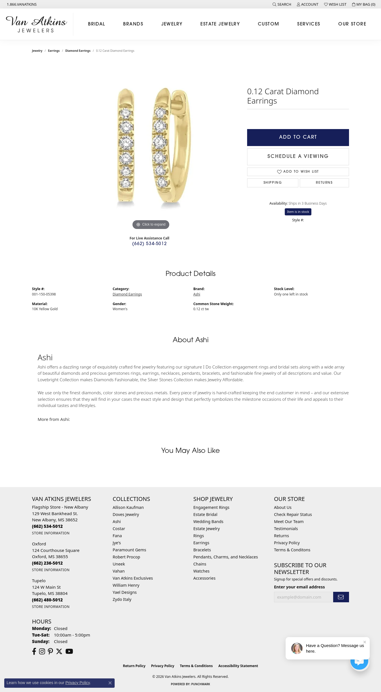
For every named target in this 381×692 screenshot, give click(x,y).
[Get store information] (51, 533)
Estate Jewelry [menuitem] (206, 528)
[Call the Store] (47, 526)
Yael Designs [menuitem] (125, 592)
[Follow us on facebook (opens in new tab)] (34, 651)
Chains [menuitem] (199, 564)
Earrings (54, 51)
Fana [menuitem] (117, 535)
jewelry (37, 51)
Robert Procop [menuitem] (126, 557)
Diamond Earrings (78, 51)
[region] (151, 146)
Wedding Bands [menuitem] (208, 521)
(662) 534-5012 (149, 244)
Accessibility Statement (238, 665)
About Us (283, 507)
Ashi (196, 294)
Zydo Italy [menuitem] (122, 599)
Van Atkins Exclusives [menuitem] (133, 578)
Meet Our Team (289, 521)
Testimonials (286, 528)
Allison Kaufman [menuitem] (128, 507)
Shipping (273, 183)
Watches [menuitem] (201, 571)
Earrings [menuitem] (201, 542)
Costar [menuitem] (119, 528)
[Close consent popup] (110, 683)
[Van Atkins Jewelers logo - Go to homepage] (38, 24)
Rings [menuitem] (198, 535)
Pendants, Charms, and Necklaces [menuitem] (225, 557)
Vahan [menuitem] (119, 571)
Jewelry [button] (172, 24)
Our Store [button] (352, 24)
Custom (268, 24)
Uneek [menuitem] (119, 564)
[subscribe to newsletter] (341, 597)
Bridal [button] (96, 24)
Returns (324, 183)
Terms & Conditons (292, 549)
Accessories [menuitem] (204, 578)
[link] (21, 4)
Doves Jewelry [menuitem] (126, 514)
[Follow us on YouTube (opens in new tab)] (69, 651)
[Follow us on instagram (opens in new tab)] (42, 651)
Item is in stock (298, 211)
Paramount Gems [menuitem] (129, 549)
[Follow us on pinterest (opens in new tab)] (50, 651)
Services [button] (308, 24)
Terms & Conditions (196, 665)
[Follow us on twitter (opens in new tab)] (59, 651)
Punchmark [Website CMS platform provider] (200, 684)
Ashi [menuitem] (117, 521)
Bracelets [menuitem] (202, 549)
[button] (282, 4)
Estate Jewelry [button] (220, 24)
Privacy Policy (287, 542)
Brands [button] (133, 24)
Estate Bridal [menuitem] (205, 514)
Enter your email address (299, 587)
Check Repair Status (293, 514)
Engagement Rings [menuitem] (211, 507)
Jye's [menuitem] (117, 542)
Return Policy (134, 665)
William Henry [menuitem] (126, 585)
